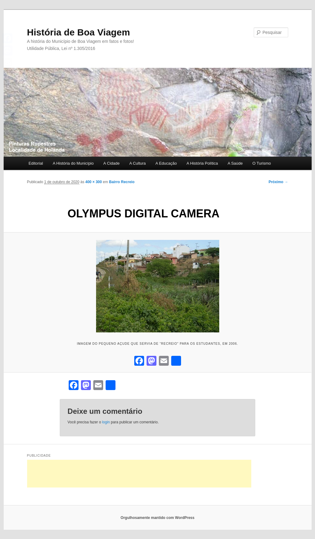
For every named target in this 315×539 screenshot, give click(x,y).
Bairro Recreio (122, 182)
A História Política (202, 163)
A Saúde (235, 163)
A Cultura (137, 163)
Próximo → (278, 182)
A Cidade (111, 163)
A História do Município (73, 163)
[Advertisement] (139, 474)
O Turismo (261, 163)
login (106, 422)
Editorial (36, 163)
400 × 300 (93, 182)
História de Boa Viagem (78, 32)
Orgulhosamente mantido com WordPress (158, 518)
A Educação (166, 163)
